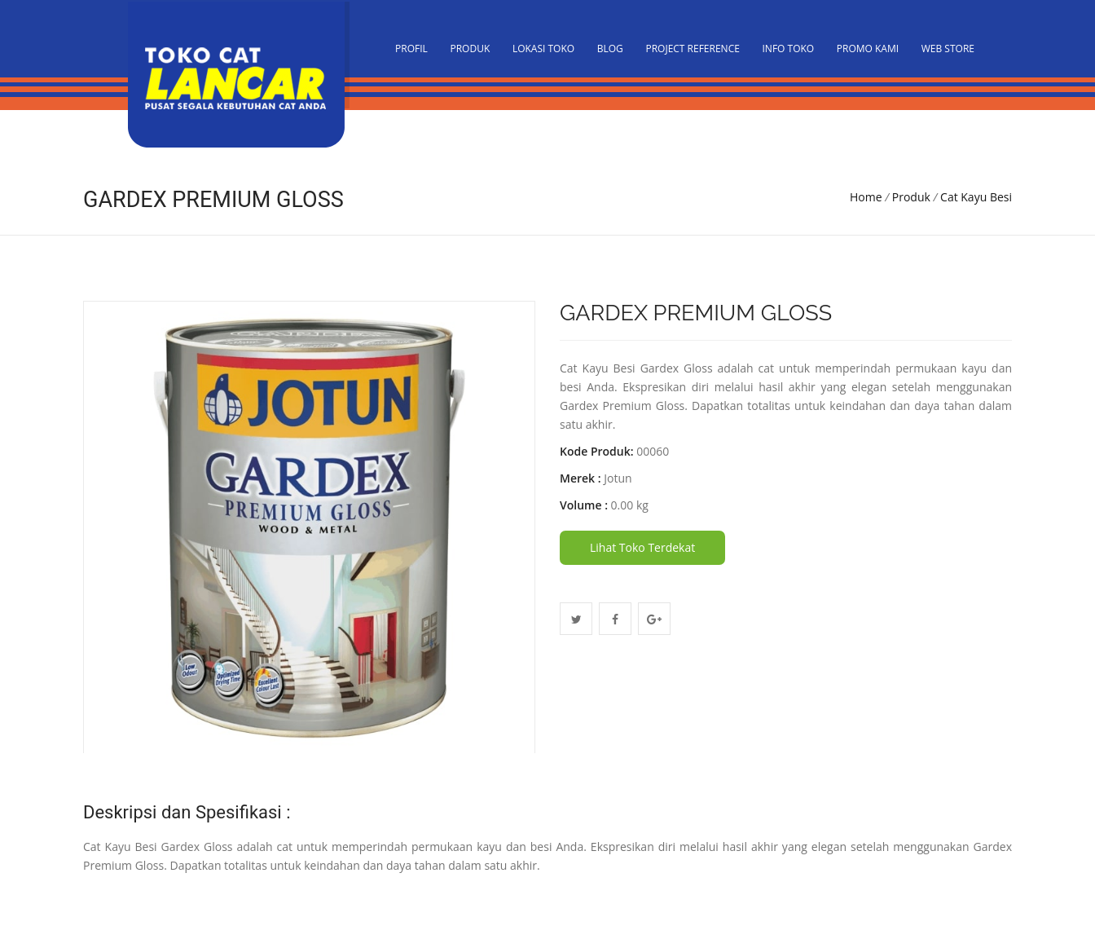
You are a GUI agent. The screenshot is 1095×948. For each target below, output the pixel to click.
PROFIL (411, 48)
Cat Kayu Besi (976, 197)
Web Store (947, 48)
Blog (610, 48)
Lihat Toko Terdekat (642, 547)
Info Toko (789, 48)
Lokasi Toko (543, 48)
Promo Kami (868, 48)
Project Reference (692, 48)
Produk (470, 48)
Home (866, 197)
